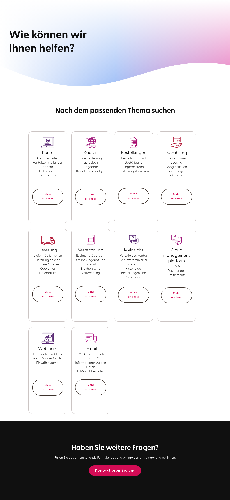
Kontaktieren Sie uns (115, 471)
